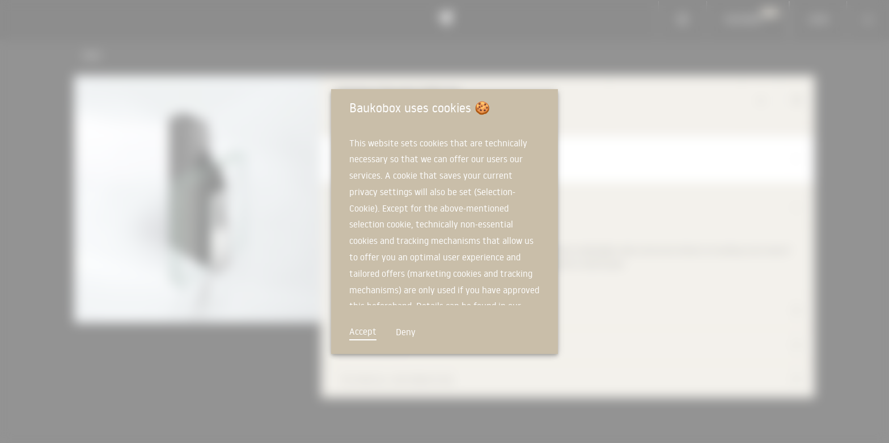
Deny (406, 331)
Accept (362, 331)
